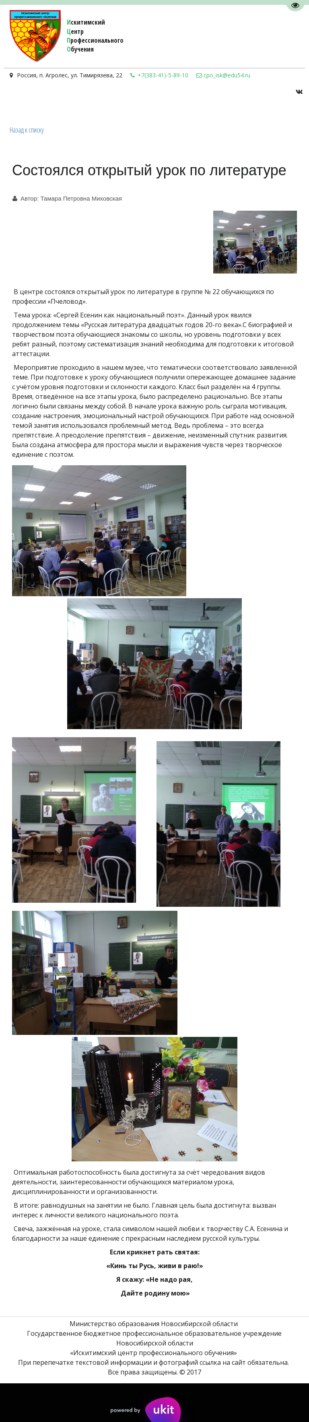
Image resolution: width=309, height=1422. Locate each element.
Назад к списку (27, 130)
